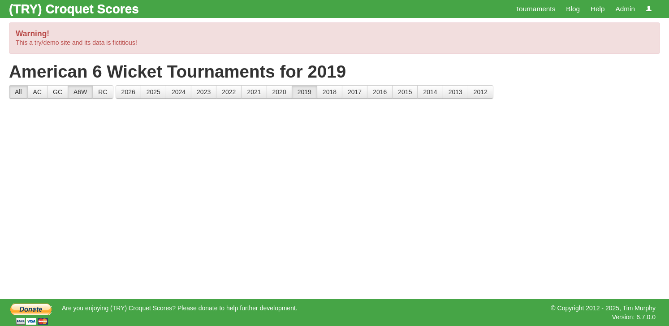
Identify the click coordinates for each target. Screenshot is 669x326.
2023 (204, 92)
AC (37, 92)
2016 (380, 92)
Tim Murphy (639, 308)
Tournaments (535, 9)
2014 (430, 92)
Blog (573, 9)
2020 (279, 92)
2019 (304, 92)
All (18, 92)
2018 (330, 92)
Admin (625, 9)
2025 (153, 92)
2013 (455, 92)
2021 (254, 92)
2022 (229, 92)
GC (57, 92)
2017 (355, 92)
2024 (179, 92)
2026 (128, 92)
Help (598, 9)
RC (102, 92)
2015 (405, 92)
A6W (80, 92)
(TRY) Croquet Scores (74, 9)
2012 (481, 92)
